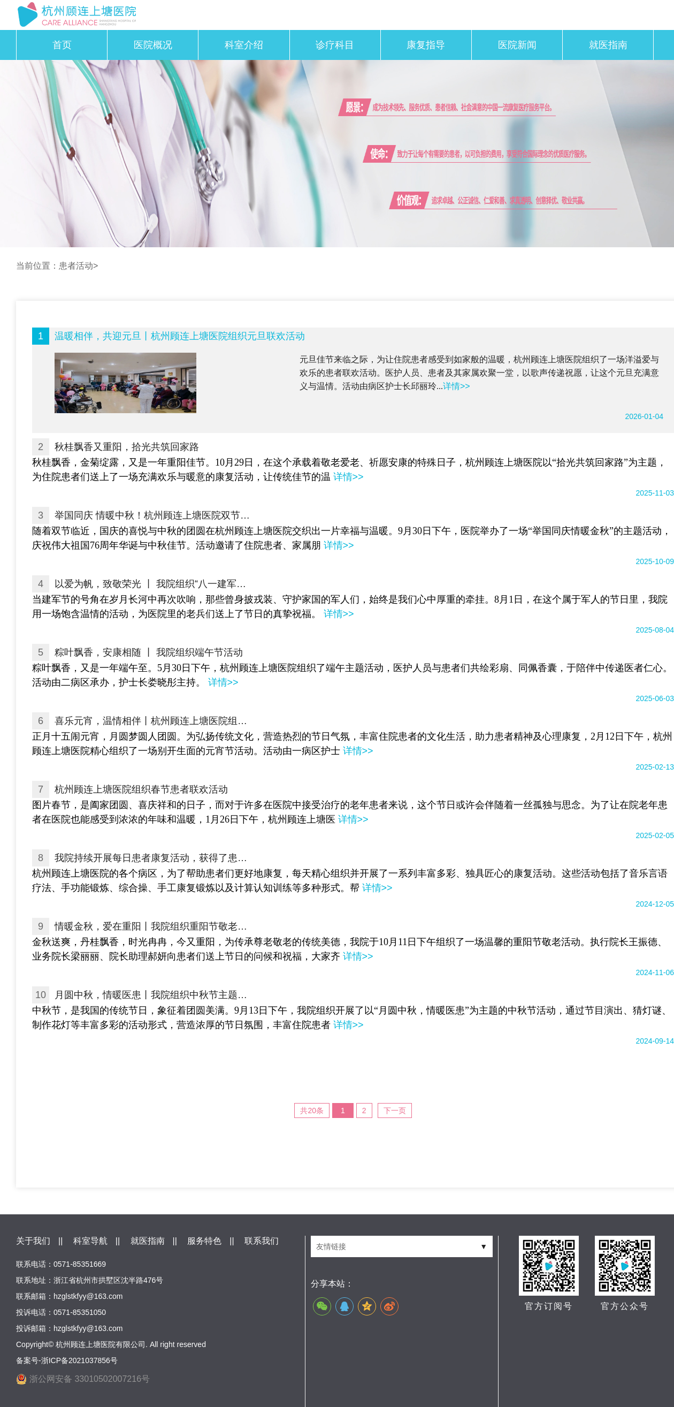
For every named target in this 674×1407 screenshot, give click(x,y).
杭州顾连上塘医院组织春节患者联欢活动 (141, 789)
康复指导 (426, 45)
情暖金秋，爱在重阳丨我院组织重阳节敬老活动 (153, 926)
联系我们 (261, 1240)
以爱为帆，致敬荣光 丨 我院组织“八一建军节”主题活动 (153, 584)
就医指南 (608, 45)
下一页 (395, 1110)
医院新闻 (517, 45)
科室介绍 (244, 45)
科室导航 (90, 1240)
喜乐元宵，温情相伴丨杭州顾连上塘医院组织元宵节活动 (153, 721)
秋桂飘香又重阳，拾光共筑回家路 (127, 447)
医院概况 (153, 45)
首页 (62, 45)
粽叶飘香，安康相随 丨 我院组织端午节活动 (149, 652)
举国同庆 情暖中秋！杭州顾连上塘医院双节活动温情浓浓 (153, 515)
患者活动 (76, 265)
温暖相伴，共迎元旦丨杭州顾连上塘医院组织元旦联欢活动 (180, 336)
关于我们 (33, 1240)
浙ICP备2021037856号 (79, 1360)
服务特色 (204, 1240)
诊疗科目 (335, 45)
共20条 (312, 1110)
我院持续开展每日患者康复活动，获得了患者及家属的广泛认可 (153, 858)
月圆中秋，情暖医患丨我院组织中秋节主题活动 (153, 995)
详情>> (456, 386)
